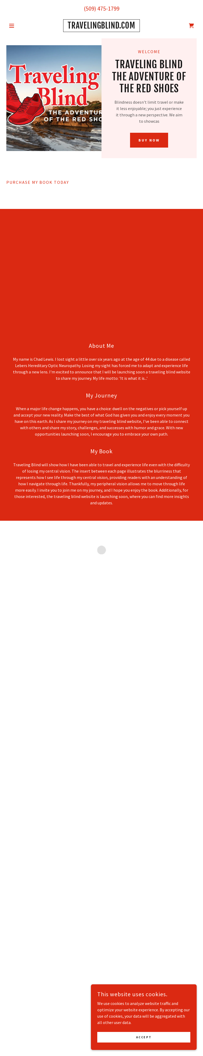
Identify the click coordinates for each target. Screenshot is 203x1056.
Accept (143, 1041)
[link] (101, 27)
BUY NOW (149, 140)
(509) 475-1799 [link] (101, 8)
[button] (20, 25)
